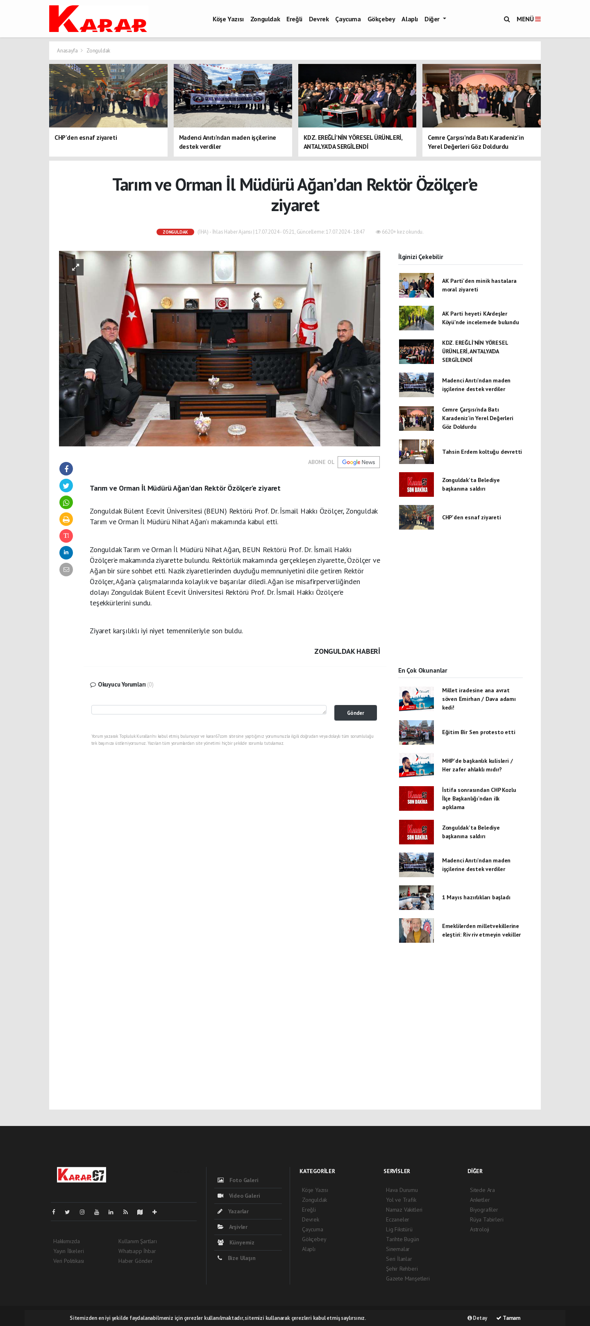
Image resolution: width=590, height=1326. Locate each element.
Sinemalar (398, 1249)
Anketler (480, 1199)
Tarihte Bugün (402, 1239)
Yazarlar (233, 1211)
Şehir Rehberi (402, 1268)
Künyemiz (236, 1242)
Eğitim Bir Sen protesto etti (478, 732)
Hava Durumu (402, 1190)
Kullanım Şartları (137, 1241)
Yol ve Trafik (401, 1199)
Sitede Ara (482, 1190)
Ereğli (294, 19)
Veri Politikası (68, 1261)
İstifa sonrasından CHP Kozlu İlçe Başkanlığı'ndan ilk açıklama (479, 798)
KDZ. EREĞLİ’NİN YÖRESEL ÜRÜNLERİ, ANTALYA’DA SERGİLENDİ (475, 351)
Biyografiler (484, 1209)
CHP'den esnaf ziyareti (471, 517)
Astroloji (479, 1229)
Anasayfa (68, 50)
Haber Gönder (135, 1261)
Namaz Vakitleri (404, 1209)
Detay (477, 1318)
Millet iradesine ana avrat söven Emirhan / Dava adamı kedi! (479, 699)
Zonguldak (265, 19)
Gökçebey (381, 19)
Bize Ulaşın (237, 1258)
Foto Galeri (238, 1180)
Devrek (319, 19)
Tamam (508, 1318)
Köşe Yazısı (228, 19)
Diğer (432, 19)
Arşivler (232, 1226)
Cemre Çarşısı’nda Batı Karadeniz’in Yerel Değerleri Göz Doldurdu (477, 418)
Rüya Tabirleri (486, 1219)
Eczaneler (397, 1219)
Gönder (355, 713)
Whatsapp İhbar (137, 1251)
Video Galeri (239, 1195)
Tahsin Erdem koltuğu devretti (482, 451)
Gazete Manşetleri (408, 1278)
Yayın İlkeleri (68, 1251)
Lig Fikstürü (399, 1229)
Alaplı (410, 19)
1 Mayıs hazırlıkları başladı (476, 897)
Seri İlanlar (399, 1258)
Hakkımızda (66, 1241)
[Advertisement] (460, 605)
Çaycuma (348, 19)
